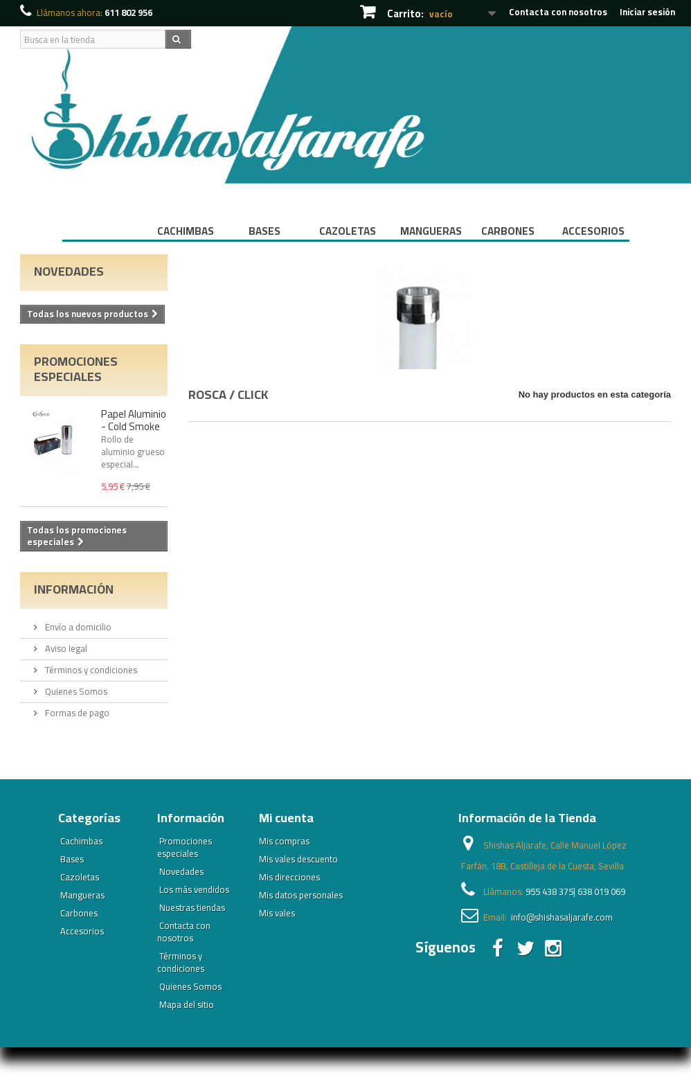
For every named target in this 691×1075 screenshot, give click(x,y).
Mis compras (284, 841)
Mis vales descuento (298, 859)
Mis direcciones (289, 877)
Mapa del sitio (186, 1004)
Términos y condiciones (90, 669)
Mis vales (277, 913)
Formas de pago (76, 712)
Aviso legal (65, 648)
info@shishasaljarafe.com (562, 917)
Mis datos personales (301, 895)
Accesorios (593, 231)
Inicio (102, 231)
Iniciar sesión (647, 11)
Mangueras (431, 231)
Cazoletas (347, 231)
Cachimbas (185, 231)
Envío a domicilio (77, 627)
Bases (264, 231)
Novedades (69, 271)
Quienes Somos (75, 691)
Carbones (508, 231)
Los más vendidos (194, 889)
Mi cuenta (286, 817)
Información (74, 589)
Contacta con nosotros (558, 11)
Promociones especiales (76, 369)
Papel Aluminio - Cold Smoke (133, 420)
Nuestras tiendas (192, 907)
